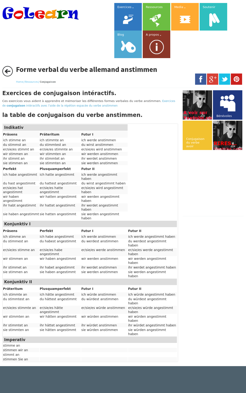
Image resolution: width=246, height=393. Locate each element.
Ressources (31, 81)
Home (19, 81)
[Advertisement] (214, 183)
